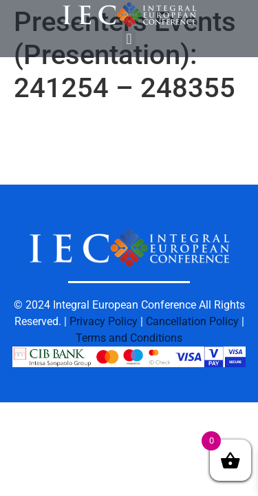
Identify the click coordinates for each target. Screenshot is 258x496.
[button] (129, 39)
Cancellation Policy (192, 321)
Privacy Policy (103, 321)
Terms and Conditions (129, 337)
